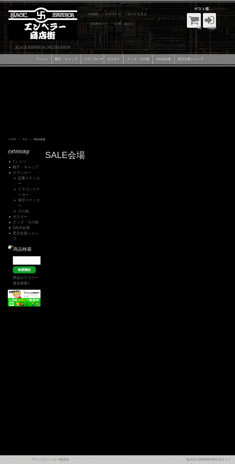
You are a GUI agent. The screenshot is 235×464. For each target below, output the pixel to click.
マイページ (113, 14)
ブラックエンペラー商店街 (50, 459)
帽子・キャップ (66, 59)
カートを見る (137, 14)
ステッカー (92, 59)
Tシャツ (42, 59)
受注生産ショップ (190, 59)
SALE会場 (163, 59)
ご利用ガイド (98, 24)
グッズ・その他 (138, 59)
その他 (23, 211)
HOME (93, 14)
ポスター (113, 59)
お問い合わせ (124, 24)
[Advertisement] (117, 101)
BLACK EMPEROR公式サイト (208, 459)
